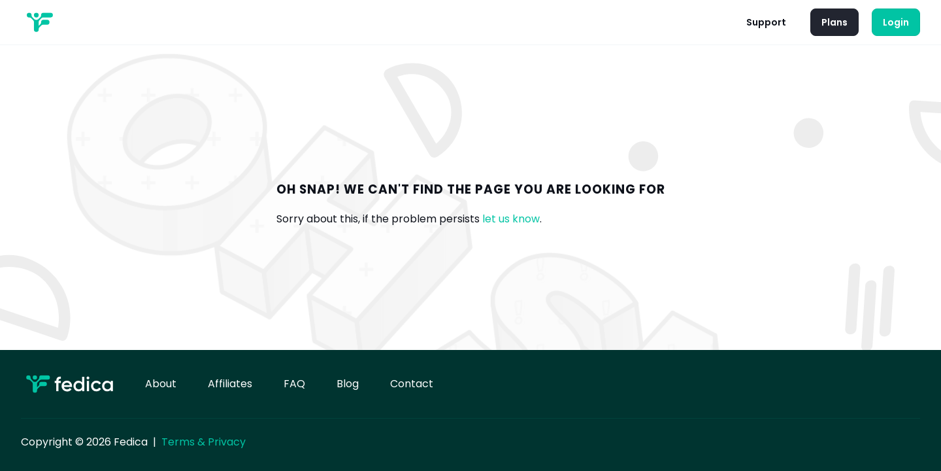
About (160, 383)
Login (896, 22)
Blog (348, 383)
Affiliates (230, 383)
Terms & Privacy (203, 441)
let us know (511, 218)
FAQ (294, 383)
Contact (411, 383)
